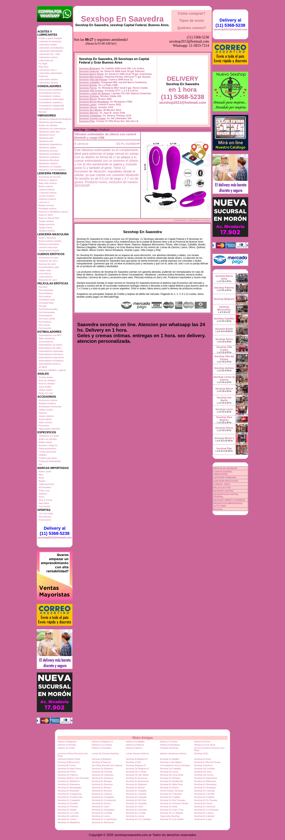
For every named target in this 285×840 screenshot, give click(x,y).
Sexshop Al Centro (67, 765)
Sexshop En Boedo (169, 787)
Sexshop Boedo (88, 65)
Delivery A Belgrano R (102, 741)
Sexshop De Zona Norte (171, 775)
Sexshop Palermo (89, 51)
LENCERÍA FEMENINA (224, 477)
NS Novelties (45, 487)
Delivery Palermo (134, 748)
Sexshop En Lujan (203, 819)
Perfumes (43, 76)
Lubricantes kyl (46, 60)
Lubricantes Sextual (48, 82)
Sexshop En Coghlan (170, 797)
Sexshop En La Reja (136, 813)
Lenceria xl (44, 202)
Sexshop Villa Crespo (91, 71)
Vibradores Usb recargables (52, 170)
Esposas (43, 413)
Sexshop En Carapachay (70, 794)
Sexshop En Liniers (67, 819)
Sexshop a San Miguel (171, 762)
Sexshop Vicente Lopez (92, 98)
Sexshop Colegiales (90, 95)
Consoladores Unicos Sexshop (175, 765)
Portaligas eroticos (48, 208)
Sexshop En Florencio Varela (174, 803)
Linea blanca (45, 273)
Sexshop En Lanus (135, 816)
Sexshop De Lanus (169, 771)
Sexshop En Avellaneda (171, 781)
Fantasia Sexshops (169, 748)
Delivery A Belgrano (67, 741)
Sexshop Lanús (88, 84)
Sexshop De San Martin (137, 775)
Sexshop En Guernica (204, 806)
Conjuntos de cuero (48, 261)
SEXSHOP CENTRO (223, 491)
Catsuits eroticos (47, 189)
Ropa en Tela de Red (49, 218)
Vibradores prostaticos (49, 154)
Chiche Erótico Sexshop (171, 791)
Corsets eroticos (46, 196)
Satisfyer (43, 493)
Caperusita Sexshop (170, 816)
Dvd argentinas (46, 290)
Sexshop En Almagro (102, 781)
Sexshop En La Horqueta (206, 810)
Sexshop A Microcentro (69, 762)
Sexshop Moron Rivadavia (93, 82)
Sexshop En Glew (168, 806)
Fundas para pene (47, 451)
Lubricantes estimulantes (51, 51)
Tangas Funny (45, 227)
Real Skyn (43, 67)
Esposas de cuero (47, 264)
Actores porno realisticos (50, 90)
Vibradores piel (46, 141)
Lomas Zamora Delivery (137, 753)
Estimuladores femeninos (51, 354)
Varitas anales (45, 390)
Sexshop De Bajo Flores (69, 768)
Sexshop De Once (203, 771)
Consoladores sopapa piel (51, 109)
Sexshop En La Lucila (68, 813)
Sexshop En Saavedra (122, 18)
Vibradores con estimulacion (52, 128)
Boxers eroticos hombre (50, 241)
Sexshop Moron (88, 79)
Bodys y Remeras (47, 238)
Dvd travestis (45, 328)
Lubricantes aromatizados (51, 48)
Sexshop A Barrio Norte (69, 759)
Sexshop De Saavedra (102, 775)
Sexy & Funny (45, 500)
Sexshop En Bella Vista (171, 784)
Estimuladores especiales (51, 351)
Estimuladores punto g (49, 364)
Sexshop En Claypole (136, 797)
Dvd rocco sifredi (47, 318)
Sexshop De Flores (67, 771)
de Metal (43, 367)
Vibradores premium (48, 151)
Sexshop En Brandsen (68, 791)
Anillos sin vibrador (48, 439)
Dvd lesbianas (45, 315)
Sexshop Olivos (88, 87)
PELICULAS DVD (222, 487)
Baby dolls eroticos (48, 183)
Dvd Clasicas (45, 322)
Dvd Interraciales (47, 312)
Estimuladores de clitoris (50, 345)
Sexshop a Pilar (133, 762)
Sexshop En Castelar (136, 794)
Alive (41, 474)
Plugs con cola (46, 393)
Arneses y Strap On (48, 445)
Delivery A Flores (202, 741)
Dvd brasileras (45, 293)
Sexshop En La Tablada (171, 813)
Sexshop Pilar (87, 101)
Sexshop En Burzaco (102, 791)
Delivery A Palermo (135, 745)
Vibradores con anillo (49, 436)
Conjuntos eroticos (48, 192)
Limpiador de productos (50, 41)
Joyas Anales (45, 387)
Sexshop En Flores (203, 803)
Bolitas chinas (45, 442)
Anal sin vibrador (47, 383)
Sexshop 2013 (201, 753)
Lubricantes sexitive (48, 79)
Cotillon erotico (46, 410)
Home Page (79, 110)
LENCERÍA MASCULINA (225, 481)
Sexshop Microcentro (91, 57)
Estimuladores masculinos (51, 357)
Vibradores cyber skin (49, 131)
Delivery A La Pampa (102, 745)
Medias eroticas (46, 205)
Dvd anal (43, 287)
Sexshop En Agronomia (205, 778)
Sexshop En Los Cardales (138, 819)
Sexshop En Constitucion (104, 800)
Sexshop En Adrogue (170, 778)
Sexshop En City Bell (204, 794)
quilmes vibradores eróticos (173, 753)
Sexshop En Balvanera (205, 781)
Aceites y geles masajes (50, 38)
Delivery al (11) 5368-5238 (54, 531)
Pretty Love (44, 490)
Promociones (45, 520)
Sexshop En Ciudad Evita (70, 797)
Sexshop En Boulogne (205, 787)
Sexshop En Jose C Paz (171, 810)
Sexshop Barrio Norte (91, 54)
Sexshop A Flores (202, 759)
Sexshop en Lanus (101, 816)
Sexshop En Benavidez (205, 784)
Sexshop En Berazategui (70, 787)
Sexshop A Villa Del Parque (207, 762)
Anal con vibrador (47, 380)
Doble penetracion (47, 448)
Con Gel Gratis (46, 513)
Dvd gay (43, 306)
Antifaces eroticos (47, 403)
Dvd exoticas (45, 296)
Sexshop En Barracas (102, 784)
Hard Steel (44, 503)
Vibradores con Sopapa (50, 166)
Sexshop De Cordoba (204, 768)
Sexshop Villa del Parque (93, 59)
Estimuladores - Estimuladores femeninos (192, 200)
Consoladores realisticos (50, 102)
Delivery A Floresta (67, 745)
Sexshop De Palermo (68, 775)
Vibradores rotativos (48, 163)
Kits (40, 464)
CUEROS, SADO (221, 484)
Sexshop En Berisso (101, 787)
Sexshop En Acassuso (102, 778)
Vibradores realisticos (49, 157)
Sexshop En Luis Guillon (172, 819)
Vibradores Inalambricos (50, 144)
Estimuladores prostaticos (51, 360)
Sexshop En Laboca (204, 813)
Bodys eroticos (46, 186)
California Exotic (46, 484)
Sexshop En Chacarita (170, 794)
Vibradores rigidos (47, 147)
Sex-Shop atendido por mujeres (107, 765)
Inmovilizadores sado (49, 267)
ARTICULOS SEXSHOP (225, 468)
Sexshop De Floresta (102, 771)
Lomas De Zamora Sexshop (105, 753)
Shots (41, 497)
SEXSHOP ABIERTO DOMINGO (229, 500)
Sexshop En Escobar (68, 803)
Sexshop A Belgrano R (137, 759)
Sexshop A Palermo (101, 762)
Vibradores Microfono (49, 160)
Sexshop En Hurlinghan (103, 810)
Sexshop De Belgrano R (137, 768)
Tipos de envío (191, 21)
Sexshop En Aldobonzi (68, 781)
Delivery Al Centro (66, 748)
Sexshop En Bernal (135, 787)
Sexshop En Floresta (68, 806)
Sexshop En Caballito (136, 791)
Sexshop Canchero (203, 765)
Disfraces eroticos (47, 199)
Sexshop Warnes (88, 93)
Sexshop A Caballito (169, 759)
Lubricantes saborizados (50, 73)
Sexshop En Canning (204, 791)
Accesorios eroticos (48, 400)
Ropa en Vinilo (46, 215)
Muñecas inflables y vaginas (52, 370)
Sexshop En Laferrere (68, 816)
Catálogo (92, 110)
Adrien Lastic (45, 471)
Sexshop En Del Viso (136, 800)
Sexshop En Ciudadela (103, 797)
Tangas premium (47, 224)
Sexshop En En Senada (205, 800)
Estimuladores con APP (50, 335)
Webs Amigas (142, 737)
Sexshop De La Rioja (136, 771)
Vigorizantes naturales (49, 429)
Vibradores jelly (46, 138)
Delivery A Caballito (135, 741)
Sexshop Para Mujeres (224, 418)
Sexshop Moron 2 (224, 438)
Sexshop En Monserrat (103, 822)
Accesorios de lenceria (50, 177)
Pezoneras (44, 425)
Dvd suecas (44, 325)
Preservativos (45, 419)
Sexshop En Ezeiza (101, 803)
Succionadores (46, 341)
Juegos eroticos (46, 416)
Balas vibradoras (47, 338)
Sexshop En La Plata (102, 813)
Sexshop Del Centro (204, 775)
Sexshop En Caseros (102, 794)
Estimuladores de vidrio (50, 348)
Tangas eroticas (46, 221)
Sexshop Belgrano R (136, 765)
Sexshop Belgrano (89, 48)
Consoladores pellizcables (51, 99)
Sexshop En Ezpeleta (136, 803)
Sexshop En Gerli (134, 806)
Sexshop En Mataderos (69, 822)
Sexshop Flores (88, 68)
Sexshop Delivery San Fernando (73, 778)
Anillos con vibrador (48, 125)
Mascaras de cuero (48, 280)
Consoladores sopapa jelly (51, 105)
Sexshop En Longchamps (104, 819)
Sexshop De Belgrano (102, 768)
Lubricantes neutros (48, 57)
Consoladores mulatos (49, 96)
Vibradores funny (47, 135)
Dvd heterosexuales (48, 309)
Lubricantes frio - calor (49, 54)
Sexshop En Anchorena (137, 781)
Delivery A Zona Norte (204, 745)
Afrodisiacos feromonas (50, 406)
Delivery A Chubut (168, 741)
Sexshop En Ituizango (136, 810)
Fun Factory (44, 506)
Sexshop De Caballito (170, 768)
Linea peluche (45, 276)
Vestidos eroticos (47, 231)
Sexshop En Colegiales (69, 800)
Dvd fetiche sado (47, 299)
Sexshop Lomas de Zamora (94, 73)
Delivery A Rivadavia (170, 745)
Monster (43, 112)
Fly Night (43, 63)
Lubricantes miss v (48, 70)
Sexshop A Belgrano (101, 759)
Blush (41, 478)
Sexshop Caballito (89, 62)
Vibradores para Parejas (50, 122)
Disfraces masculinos (49, 244)
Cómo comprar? (191, 13)
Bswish (42, 481)
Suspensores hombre (49, 250)
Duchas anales (46, 377)
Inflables (43, 455)
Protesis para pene (48, 458)
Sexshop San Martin (90, 90)
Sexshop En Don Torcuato (172, 800)
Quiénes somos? (191, 28)
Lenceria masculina (48, 247)
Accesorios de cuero (48, 257)
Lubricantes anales (48, 44)
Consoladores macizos (50, 93)
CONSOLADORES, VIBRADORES (223, 472)
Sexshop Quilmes (89, 76)
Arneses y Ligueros (48, 180)
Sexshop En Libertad (204, 816)
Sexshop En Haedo (67, 810)
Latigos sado (45, 270)
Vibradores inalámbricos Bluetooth (55, 119)
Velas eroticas (45, 422)
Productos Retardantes (50, 461)
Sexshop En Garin (100, 806)
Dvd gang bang (46, 303)
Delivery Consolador (101, 748)
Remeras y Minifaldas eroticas (53, 211)
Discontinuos (45, 516)
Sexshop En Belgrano (136, 784)
